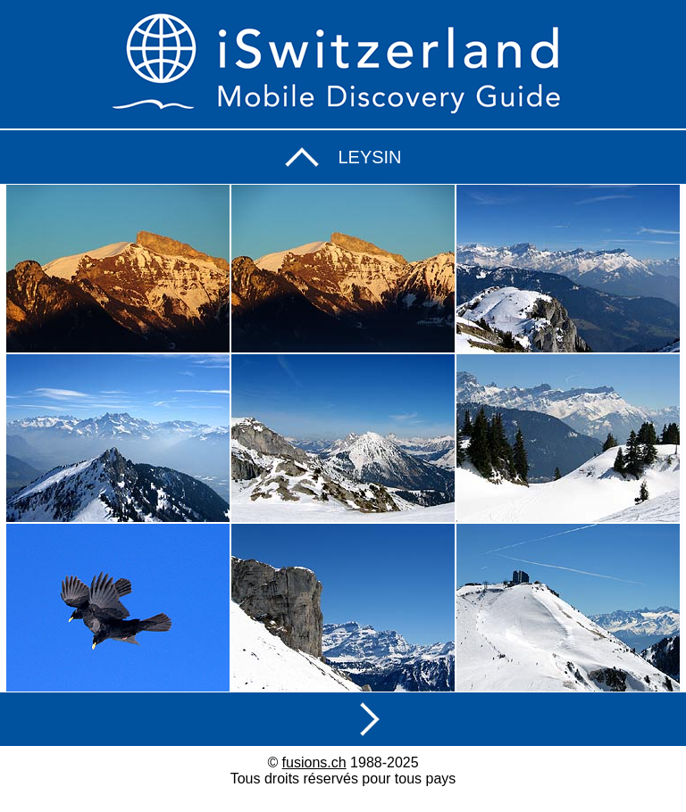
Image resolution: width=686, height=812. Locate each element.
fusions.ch (314, 762)
